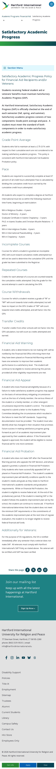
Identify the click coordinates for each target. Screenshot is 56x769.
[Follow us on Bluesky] (29, 658)
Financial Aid (25, 16)
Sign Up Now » (28, 608)
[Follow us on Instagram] (12, 658)
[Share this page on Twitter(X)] (33, 570)
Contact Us (8, 729)
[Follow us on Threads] (34, 658)
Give (45, 765)
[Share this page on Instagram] (45, 570)
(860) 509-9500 (16, 643)
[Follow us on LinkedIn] (17, 658)
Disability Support (11, 672)
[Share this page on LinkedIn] (39, 570)
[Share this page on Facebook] (27, 570)
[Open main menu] (51, 4)
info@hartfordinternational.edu (17, 646)
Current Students (11, 712)
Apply (28, 765)
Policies (6, 678)
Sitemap (6, 695)
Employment (9, 689)
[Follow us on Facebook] (6, 658)
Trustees (6, 701)
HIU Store (7, 735)
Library (5, 718)
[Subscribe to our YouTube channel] (23, 658)
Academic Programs (10, 16)
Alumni (6, 706)
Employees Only (10, 740)
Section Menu (15, 68)
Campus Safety (10, 723)
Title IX (5, 684)
